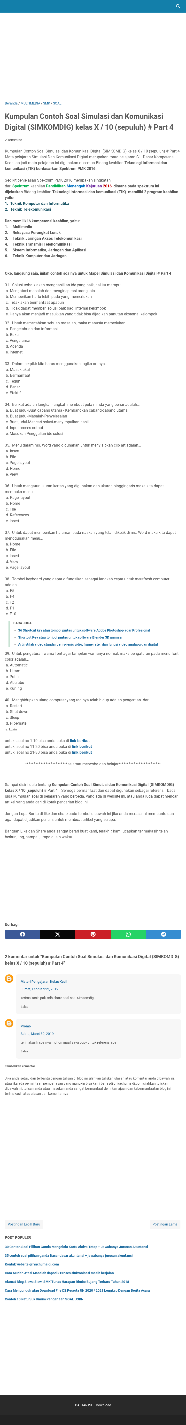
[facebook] (22, 934)
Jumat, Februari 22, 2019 (39, 989)
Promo (26, 1026)
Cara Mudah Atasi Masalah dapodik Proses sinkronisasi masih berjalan (59, 1273)
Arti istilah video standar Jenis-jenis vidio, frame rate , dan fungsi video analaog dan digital (88, 644)
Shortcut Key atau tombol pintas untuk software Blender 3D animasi (70, 637)
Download (103, 1405)
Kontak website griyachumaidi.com (32, 1264)
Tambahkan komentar (20, 1066)
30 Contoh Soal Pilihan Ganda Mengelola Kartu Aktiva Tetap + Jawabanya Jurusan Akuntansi (76, 1247)
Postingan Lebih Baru (24, 1224)
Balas (24, 1007)
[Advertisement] (93, 60)
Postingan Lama (165, 1224)
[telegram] (163, 934)
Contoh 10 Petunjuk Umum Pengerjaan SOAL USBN (44, 1299)
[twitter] (58, 934)
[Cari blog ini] (178, 6)
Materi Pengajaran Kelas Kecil (44, 982)
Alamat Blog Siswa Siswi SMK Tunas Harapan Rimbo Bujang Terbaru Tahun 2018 (67, 1282)
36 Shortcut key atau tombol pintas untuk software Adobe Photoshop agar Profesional (84, 630)
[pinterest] (93, 934)
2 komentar (13, 140)
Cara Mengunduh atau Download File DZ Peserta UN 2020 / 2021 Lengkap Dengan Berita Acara (77, 1290)
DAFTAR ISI (83, 1405)
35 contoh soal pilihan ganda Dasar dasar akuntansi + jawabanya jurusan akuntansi (69, 1255)
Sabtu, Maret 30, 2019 (37, 1034)
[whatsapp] (128, 934)
